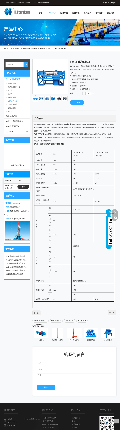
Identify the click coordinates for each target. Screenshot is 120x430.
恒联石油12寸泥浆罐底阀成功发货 (17, 246)
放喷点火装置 (12, 104)
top (116, 421)
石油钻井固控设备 (13, 79)
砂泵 (73, 421)
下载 (23, 166)
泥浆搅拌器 (76, 418)
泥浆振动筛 (12, 83)
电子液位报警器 (57, 340)
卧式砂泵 (41, 340)
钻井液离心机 (12, 101)
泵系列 (10, 94)
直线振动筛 (76, 424)
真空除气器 (91, 340)
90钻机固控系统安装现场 (15, 249)
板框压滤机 (12, 108)
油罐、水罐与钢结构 (14, 121)
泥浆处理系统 (11, 116)
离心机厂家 (69, 321)
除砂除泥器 (12, 97)
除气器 (10, 90)
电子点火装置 (74, 340)
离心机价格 (82, 321)
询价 (77, 102)
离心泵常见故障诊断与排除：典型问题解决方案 (17, 239)
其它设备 (9, 132)
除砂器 (74, 427)
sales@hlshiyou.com (17, 198)
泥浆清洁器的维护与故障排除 (17, 235)
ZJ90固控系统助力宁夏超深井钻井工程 (17, 242)
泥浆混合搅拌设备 (14, 87)
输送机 (10, 111)
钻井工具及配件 (12, 126)
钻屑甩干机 (108, 340)
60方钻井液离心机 (40, 321)
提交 (46, 387)
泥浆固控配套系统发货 (14, 253)
